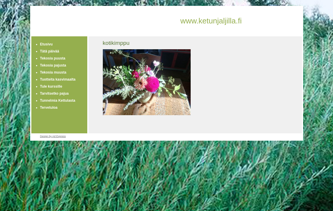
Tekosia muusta (53, 72)
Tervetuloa (49, 108)
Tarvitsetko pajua (54, 93)
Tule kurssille (51, 86)
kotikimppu (116, 43)
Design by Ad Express (53, 136)
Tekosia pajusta (53, 65)
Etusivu (46, 44)
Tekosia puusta (52, 58)
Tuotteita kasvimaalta (58, 79)
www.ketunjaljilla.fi (211, 20)
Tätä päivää (49, 51)
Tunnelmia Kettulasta (57, 100)
